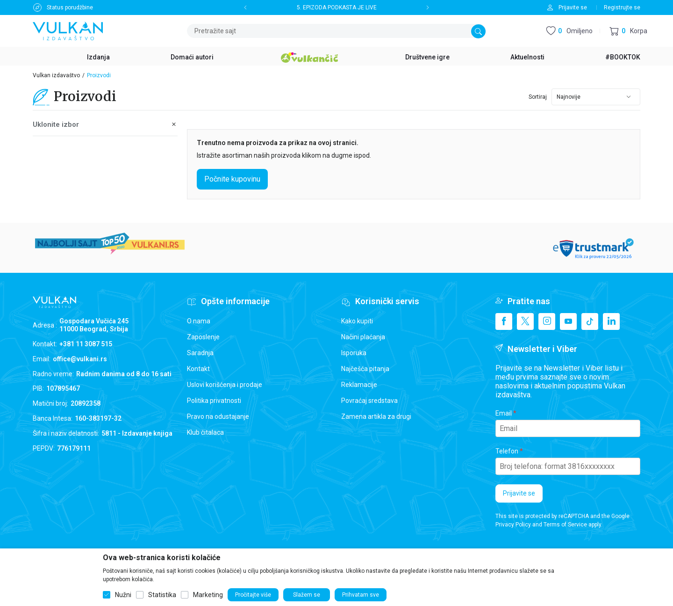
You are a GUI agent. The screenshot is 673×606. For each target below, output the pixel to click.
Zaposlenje (203, 337)
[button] (628, 31)
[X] (525, 321)
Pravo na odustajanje (218, 416)
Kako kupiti (357, 321)
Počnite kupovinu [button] (232, 179)
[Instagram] (546, 321)
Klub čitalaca (205, 432)
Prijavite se (519, 493)
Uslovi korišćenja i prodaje (224, 384)
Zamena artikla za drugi (376, 416)
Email (503, 413)
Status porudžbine (70, 7)
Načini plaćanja (363, 337)
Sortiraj (538, 97)
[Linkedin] (611, 321)
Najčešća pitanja (365, 368)
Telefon (506, 451)
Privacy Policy (513, 524)
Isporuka (353, 353)
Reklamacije (359, 384)
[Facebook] (503, 321)
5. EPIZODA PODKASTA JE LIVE (337, 7)
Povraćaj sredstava (369, 400)
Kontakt (198, 368)
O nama (198, 321)
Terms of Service (565, 524)
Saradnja (200, 353)
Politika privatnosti (214, 400)
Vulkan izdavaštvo (56, 75)
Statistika (162, 594)
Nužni (123, 594)
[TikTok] (589, 321)
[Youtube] (568, 321)
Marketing (208, 594)
